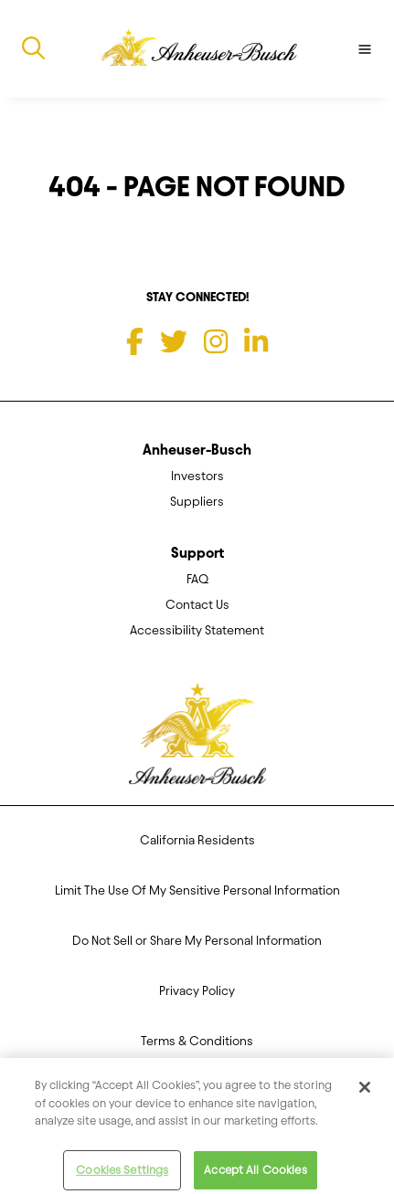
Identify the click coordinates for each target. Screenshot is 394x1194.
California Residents (197, 840)
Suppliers (197, 501)
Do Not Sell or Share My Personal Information (197, 941)
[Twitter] (173, 341)
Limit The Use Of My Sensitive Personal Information (197, 890)
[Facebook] (135, 341)
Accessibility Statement (197, 630)
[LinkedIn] (256, 341)
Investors (197, 476)
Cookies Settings (122, 1174)
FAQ (197, 579)
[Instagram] (216, 341)
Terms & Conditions (197, 1041)
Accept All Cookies (255, 1174)
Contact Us (197, 605)
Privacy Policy (197, 991)
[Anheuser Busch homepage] (197, 739)
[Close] (365, 1092)
